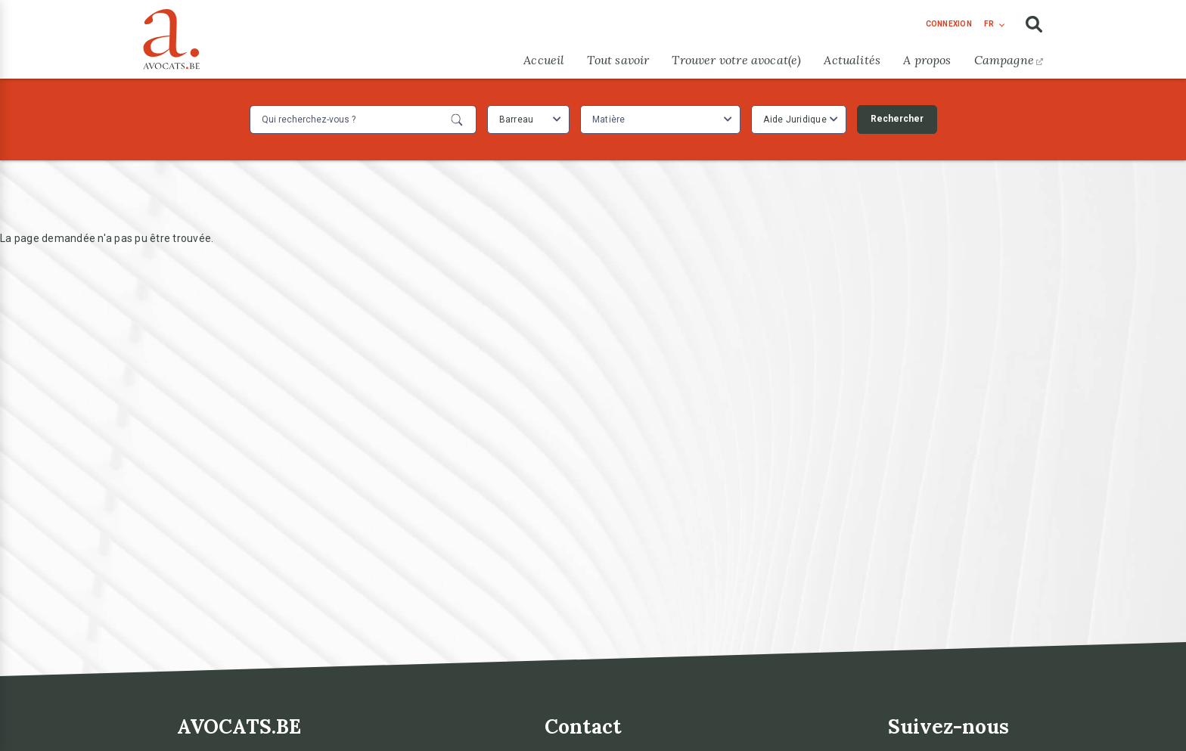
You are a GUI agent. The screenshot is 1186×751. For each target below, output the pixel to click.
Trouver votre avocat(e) (736, 59)
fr (989, 24)
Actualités (852, 59)
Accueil (543, 59)
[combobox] (528, 119)
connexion (949, 24)
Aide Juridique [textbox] (795, 119)
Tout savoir (618, 59)
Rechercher (897, 118)
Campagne (1008, 59)
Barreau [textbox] (516, 119)
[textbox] (611, 119)
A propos (927, 59)
